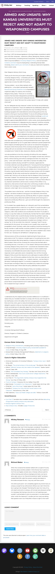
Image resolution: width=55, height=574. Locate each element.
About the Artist (37, 567)
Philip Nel (18, 47)
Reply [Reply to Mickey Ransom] (28, 419)
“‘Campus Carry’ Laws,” (39, 361)
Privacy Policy (28, 567)
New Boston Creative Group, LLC (29, 571)
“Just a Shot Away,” (17, 386)
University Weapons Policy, (28, 60)
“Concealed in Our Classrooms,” (23, 384)
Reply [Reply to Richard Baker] (27, 462)
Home (10, 11)
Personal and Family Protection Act (15, 89)
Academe (13, 11)
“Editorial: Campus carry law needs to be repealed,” (25, 367)
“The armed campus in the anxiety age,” (24, 365)
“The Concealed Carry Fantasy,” (19, 371)
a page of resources (29, 405)
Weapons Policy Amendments (15, 345)
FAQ (53, 1)
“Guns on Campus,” (11, 382)
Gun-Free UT (9, 399)
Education (18, 11)
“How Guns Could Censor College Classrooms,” (32, 373)
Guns (22, 11)
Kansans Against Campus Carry (15, 403)
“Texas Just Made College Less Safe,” (25, 392)
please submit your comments (20, 65)
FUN (47, 1)
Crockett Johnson (38, 1)
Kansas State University (27, 11)
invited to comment (10, 63)
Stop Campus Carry (11, 405)
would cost (45, 116)
